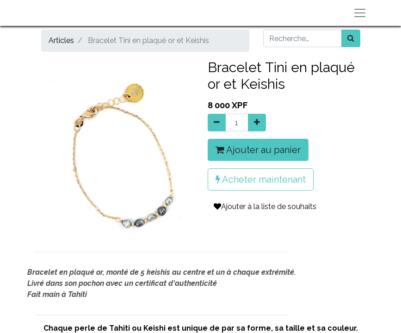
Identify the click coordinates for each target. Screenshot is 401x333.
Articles (61, 40)
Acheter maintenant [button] (261, 179)
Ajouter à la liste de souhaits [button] (265, 206)
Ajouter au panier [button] (258, 149)
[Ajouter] (257, 122)
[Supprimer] (217, 122)
